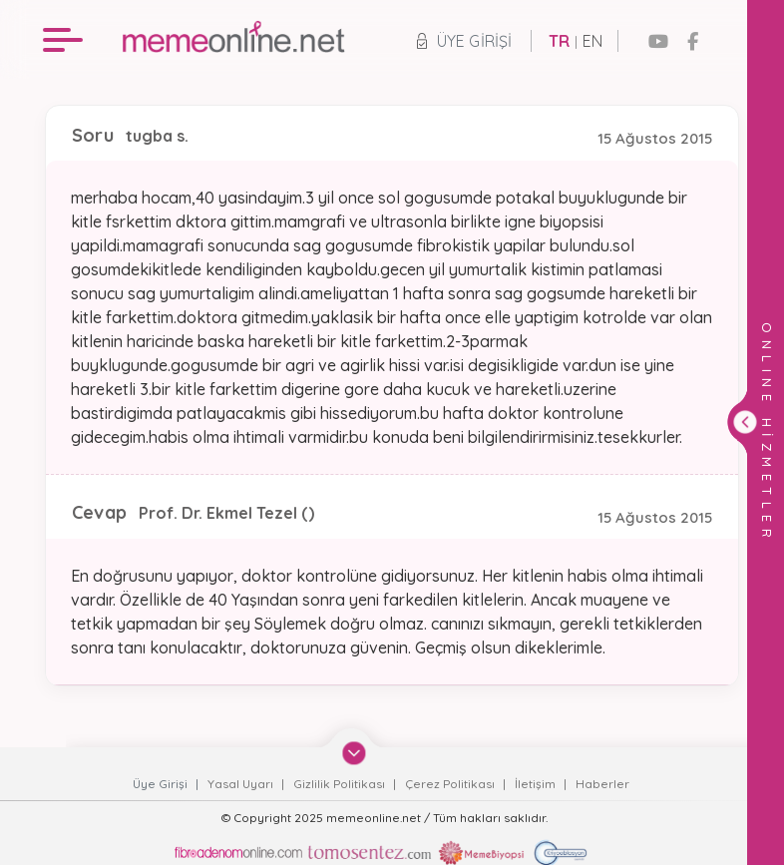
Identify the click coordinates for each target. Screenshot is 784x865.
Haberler (602, 783)
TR (559, 41)
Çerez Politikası (451, 783)
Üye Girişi (464, 41)
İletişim (537, 783)
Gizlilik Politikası (340, 783)
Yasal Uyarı (241, 783)
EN (592, 41)
